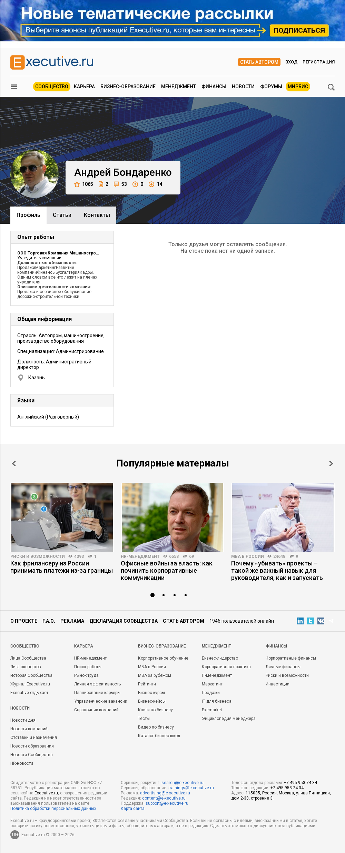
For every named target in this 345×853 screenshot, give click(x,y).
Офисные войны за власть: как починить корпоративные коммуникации (167, 570)
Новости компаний (29, 728)
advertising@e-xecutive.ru (165, 793)
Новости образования (32, 746)
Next (331, 463)
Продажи (211, 692)
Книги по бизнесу (155, 710)
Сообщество (51, 86)
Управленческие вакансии (100, 701)
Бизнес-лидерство (220, 658)
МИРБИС (298, 86)
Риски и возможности (37, 556)
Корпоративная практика (226, 666)
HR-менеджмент (140, 556)
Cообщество (24, 646)
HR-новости (21, 763)
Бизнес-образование (128, 86)
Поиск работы (87, 666)
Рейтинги (147, 684)
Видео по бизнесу (156, 727)
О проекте (23, 621)
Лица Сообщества (28, 658)
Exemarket (212, 710)
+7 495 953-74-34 (300, 782)
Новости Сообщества (31, 754)
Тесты (144, 718)
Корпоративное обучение (163, 658)
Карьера (84, 86)
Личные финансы (283, 666)
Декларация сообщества (123, 621)
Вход (291, 61)
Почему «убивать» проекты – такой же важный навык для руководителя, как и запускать (277, 570)
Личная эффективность (97, 684)
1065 (83, 184)
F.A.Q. (48, 621)
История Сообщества (31, 675)
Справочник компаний (96, 710)
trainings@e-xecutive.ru (191, 787)
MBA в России (247, 556)
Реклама (72, 621)
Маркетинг (212, 684)
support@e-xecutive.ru (167, 803)
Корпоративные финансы (291, 658)
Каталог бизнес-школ (159, 735)
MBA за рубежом (154, 675)
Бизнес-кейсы (152, 701)
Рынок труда (86, 675)
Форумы (271, 86)
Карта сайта (133, 808)
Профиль (28, 215)
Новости (243, 86)
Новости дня (23, 720)
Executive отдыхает (29, 692)
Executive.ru (46, 793)
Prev (13, 463)
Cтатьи (62, 215)
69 (191, 556)
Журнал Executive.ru (30, 684)
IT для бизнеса (216, 701)
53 (120, 184)
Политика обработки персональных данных (53, 808)
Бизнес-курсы (151, 692)
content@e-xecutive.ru (164, 798)
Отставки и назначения (33, 737)
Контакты (97, 215)
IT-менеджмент (217, 675)
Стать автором (259, 62)
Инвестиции (277, 684)
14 (155, 184)
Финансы (213, 86)
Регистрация (319, 61)
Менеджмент (178, 86)
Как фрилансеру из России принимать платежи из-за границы (61, 567)
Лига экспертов (25, 666)
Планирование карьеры (97, 692)
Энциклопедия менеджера (229, 718)
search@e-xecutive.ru (182, 782)
